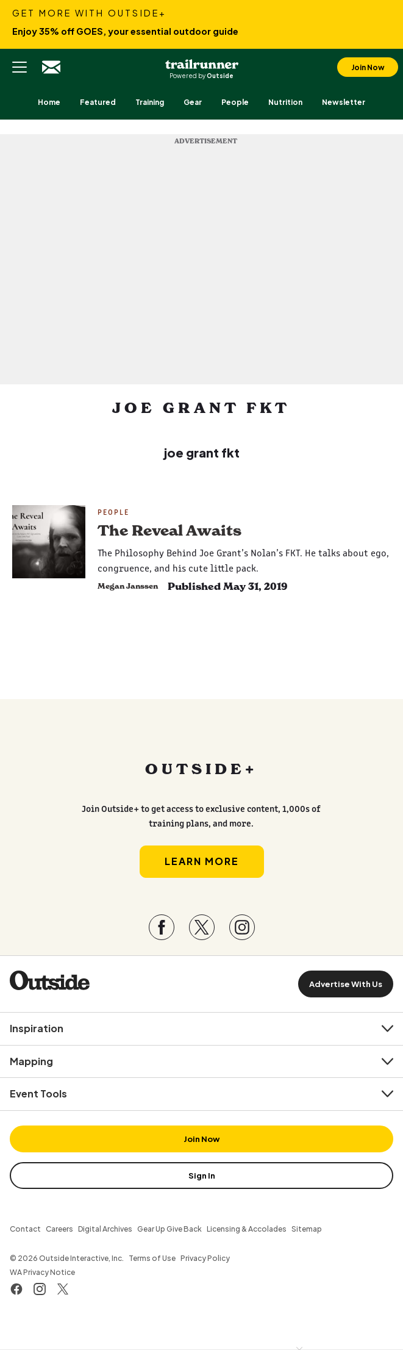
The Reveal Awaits (169, 531)
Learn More (202, 861)
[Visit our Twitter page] (202, 927)
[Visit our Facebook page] (161, 927)
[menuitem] (49, 102)
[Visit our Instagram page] (242, 927)
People (113, 512)
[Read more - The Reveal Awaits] (48, 541)
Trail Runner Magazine (201, 62)
